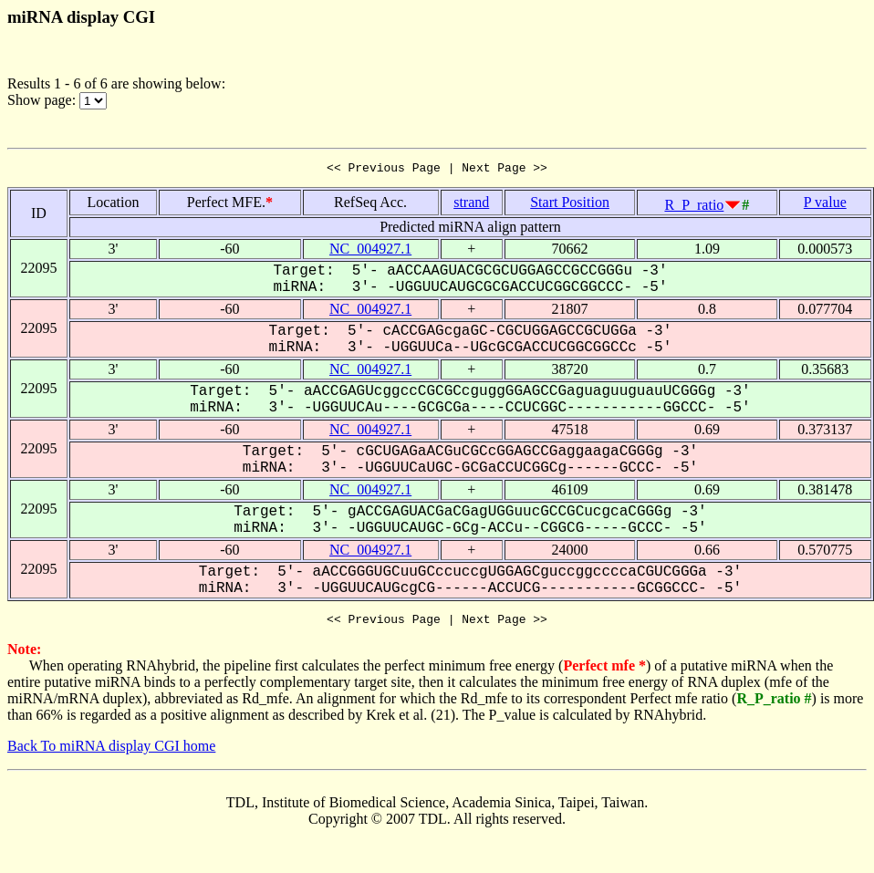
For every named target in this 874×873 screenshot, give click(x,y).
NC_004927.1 (370, 251)
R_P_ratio (693, 207)
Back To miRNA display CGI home (111, 751)
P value (825, 205)
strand (471, 205)
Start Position (569, 205)
